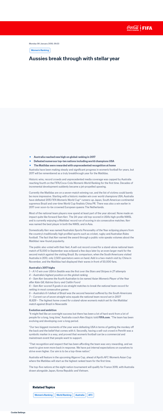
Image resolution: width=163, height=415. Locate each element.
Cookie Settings (18, 412)
